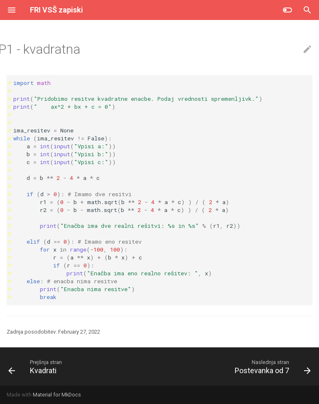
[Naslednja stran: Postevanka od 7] (271, 366)
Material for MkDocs (57, 395)
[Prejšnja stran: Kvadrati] (34, 366)
